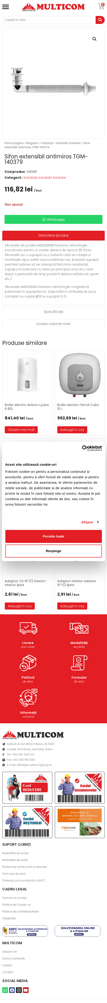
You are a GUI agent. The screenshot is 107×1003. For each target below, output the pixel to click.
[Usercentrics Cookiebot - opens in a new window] (82, 448)
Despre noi (9, 952)
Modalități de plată (15, 860)
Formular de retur (13, 874)
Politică (28, 677)
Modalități (79, 643)
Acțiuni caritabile (13, 958)
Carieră (7, 965)
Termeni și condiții (14, 898)
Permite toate (53, 536)
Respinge (53, 551)
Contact (7, 972)
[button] (94, 39)
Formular (79, 677)
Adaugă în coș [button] (72, 429)
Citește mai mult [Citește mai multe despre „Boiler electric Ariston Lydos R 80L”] (21, 429)
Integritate (9, 918)
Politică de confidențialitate (20, 911)
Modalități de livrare (15, 853)
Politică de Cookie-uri (16, 905)
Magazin (32, 143)
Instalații (47, 143)
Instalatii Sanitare (68, 143)
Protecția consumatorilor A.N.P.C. (24, 880)
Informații (28, 712)
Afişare (87, 522)
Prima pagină (14, 143)
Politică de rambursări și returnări (24, 867)
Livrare (28, 643)
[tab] (53, 235)
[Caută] (49, 20)
